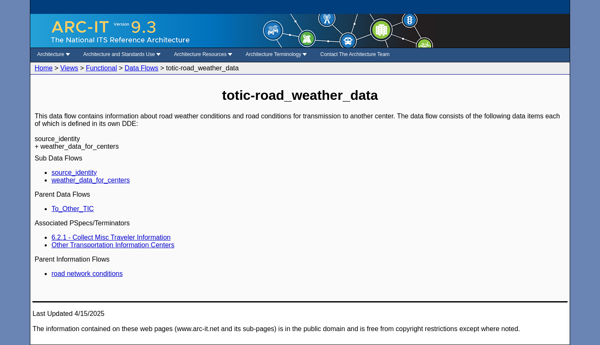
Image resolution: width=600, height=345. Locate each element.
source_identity (74, 172)
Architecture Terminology (276, 54)
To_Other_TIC (72, 208)
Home (44, 68)
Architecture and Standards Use (122, 54)
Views (69, 68)
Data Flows (141, 68)
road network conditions (87, 273)
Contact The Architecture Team (354, 54)
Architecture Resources (203, 54)
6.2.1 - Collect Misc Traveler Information (111, 237)
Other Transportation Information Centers (112, 245)
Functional (101, 68)
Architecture (53, 54)
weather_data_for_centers (90, 180)
